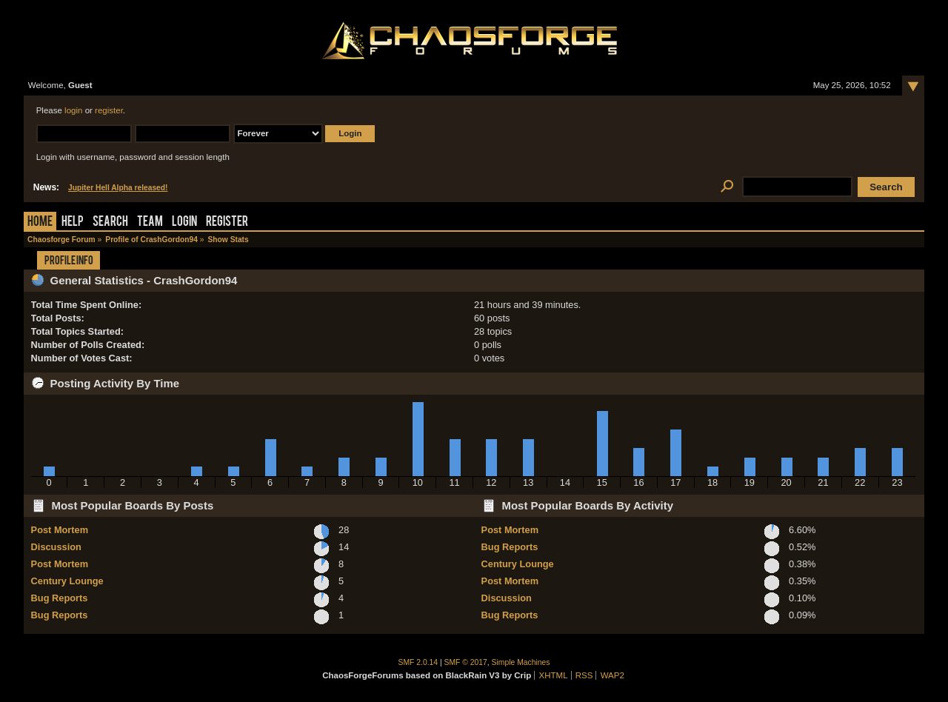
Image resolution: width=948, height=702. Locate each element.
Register (227, 222)
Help (72, 222)
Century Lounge (67, 580)
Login (184, 222)
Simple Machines (521, 662)
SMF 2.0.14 (418, 662)
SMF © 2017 (465, 662)
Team (150, 222)
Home (40, 222)
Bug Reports (59, 598)
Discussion (56, 546)
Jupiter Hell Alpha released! (117, 188)
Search (110, 222)
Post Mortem (60, 529)
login (73, 110)
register (109, 110)
